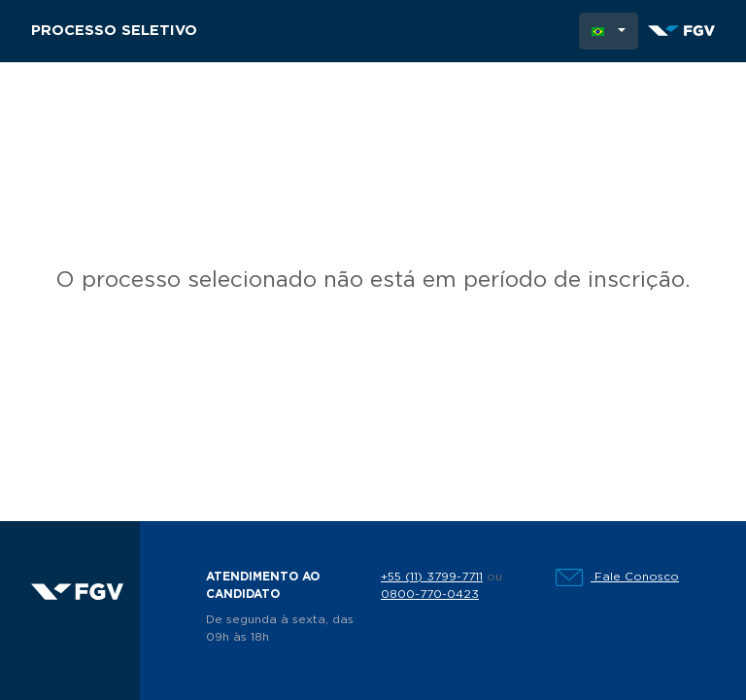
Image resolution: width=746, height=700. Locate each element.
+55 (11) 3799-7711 (432, 576)
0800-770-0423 (430, 594)
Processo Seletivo (114, 30)
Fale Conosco (617, 576)
